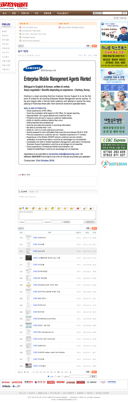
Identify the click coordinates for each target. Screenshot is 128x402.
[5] (48, 372)
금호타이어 (42, 345)
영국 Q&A (5, 40)
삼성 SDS (41, 251)
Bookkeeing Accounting (46, 318)
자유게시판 (6, 48)
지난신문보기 (63, 13)
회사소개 (22, 393)
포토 (14, 13)
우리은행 (41, 244)
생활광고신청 (42, 393)
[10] (66, 372)
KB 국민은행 (42, 278)
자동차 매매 (6, 61)
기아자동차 (42, 366)
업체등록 (80, 393)
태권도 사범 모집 (44, 325)
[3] (40, 372)
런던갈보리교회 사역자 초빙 (48, 285)
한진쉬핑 (41, 312)
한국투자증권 (42, 271)
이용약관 (89, 393)
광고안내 (32, 393)
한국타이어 (42, 305)
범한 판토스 (42, 298)
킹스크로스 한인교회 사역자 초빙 (34, 34)
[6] (51, 372)
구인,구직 (5, 52)
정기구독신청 (55, 393)
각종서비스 (6, 69)
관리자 (37, 55)
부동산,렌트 (6, 65)
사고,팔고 (5, 56)
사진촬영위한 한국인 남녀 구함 (49, 258)
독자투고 (5, 35)
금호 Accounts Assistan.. (31, 40)
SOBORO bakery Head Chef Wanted (51, 352)
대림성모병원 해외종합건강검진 (72, 27)
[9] (62, 372)
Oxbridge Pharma (28, 37)
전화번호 (47, 13)
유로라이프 (42, 237)
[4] (44, 372)
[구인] (35, 237)
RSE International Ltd (45, 332)
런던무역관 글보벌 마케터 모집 (49, 291)
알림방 (4, 31)
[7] (55, 372)
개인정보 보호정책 (102, 393)
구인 (36, 13)
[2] (37, 372)
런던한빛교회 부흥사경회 (31, 31)
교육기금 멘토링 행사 (29, 27)
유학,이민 (5, 44)
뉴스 (5, 13)
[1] (33, 372)
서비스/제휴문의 (68, 393)
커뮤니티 (25, 13)
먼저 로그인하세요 (57, 215)
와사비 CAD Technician (46, 339)
